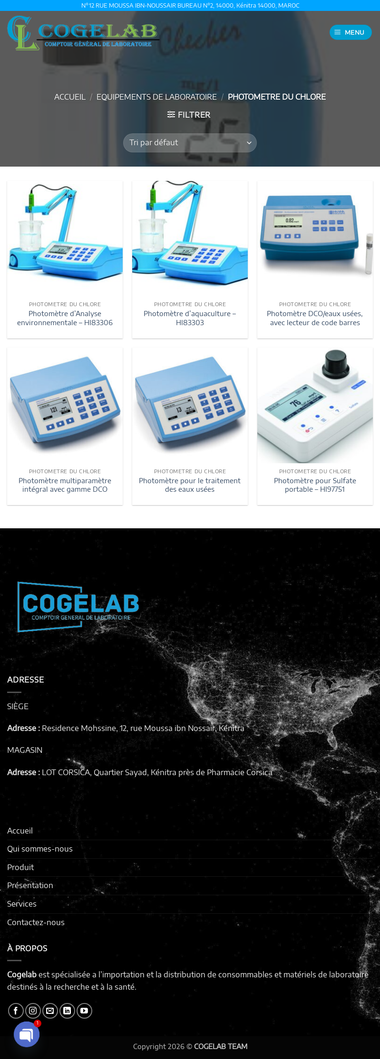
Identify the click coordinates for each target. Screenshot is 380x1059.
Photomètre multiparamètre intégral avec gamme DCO (65, 485)
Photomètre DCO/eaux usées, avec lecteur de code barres (315, 318)
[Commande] (189, 142)
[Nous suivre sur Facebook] (16, 1011)
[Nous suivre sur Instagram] (33, 1011)
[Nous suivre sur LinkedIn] (67, 1011)
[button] (351, 32)
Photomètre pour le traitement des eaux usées (190, 485)
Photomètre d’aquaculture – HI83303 (190, 318)
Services (22, 904)
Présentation (30, 885)
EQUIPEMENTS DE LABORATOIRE (157, 97)
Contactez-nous (36, 922)
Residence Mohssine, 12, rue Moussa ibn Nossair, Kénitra (143, 728)
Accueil (70, 97)
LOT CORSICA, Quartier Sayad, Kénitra (109, 772)
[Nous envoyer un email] (50, 1011)
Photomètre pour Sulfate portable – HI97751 (315, 485)
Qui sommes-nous (40, 848)
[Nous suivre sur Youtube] (84, 1011)
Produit (20, 867)
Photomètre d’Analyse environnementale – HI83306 (65, 318)
